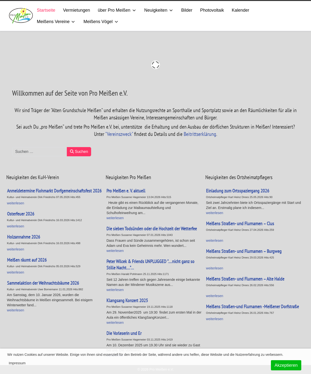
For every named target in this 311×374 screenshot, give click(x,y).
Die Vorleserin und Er (123, 333)
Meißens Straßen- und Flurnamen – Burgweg (244, 251)
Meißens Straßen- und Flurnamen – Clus (240, 223)
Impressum (17, 363)
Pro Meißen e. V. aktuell (125, 191)
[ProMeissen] (21, 16)
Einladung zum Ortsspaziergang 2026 (237, 191)
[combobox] (39, 151)
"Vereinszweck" (119, 134)
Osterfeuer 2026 (20, 214)
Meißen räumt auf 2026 (27, 260)
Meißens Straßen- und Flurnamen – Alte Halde (245, 279)
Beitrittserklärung (200, 134)
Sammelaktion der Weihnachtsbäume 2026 (43, 283)
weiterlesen (115, 218)
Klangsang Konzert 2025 (127, 300)
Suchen (79, 152)
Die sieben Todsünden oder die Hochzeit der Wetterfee (151, 228)
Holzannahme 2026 (23, 237)
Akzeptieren (286, 365)
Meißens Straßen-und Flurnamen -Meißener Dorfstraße (252, 306)
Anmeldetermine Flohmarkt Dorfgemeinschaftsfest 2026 (54, 191)
